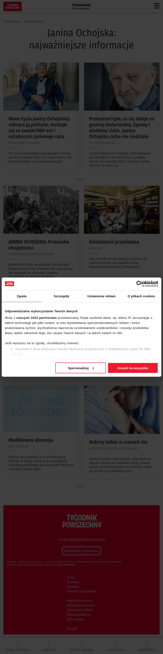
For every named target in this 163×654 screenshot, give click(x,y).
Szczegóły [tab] (61, 296)
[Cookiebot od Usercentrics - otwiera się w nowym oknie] (139, 284)
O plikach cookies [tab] (141, 296)
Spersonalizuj (81, 368)
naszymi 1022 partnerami (36, 317)
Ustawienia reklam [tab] (101, 296)
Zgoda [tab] (22, 296)
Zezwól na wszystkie (132, 368)
